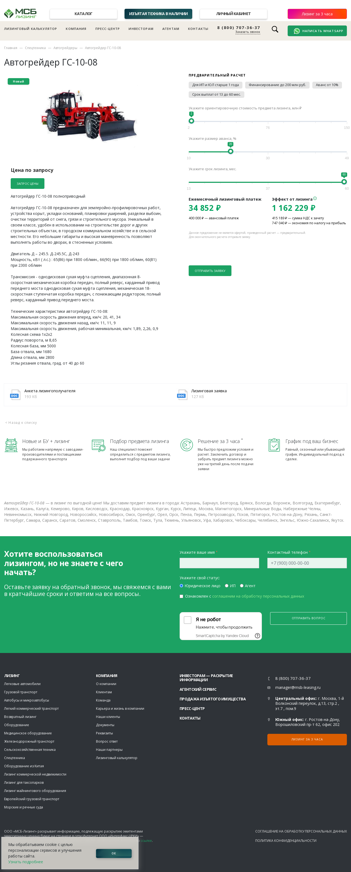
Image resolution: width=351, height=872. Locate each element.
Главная (10, 48)
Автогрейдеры (65, 48)
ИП (233, 585)
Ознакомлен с (244, 596)
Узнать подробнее (25, 861)
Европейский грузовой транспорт (31, 799)
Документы (105, 725)
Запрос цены (27, 183)
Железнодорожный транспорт (29, 741)
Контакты (198, 29)
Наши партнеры (109, 749)
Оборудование (16, 725)
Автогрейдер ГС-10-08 (103, 48)
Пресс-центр (107, 29)
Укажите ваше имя (197, 552)
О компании (106, 683)
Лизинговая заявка (209, 390)
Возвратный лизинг (20, 716)
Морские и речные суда (23, 807)
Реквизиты (104, 733)
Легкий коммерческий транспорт (31, 708)
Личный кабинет (233, 13)
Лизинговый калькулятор (30, 29)
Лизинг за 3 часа (317, 13)
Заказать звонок (248, 32)
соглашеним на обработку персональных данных (258, 596)
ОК (114, 853)
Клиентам (104, 692)
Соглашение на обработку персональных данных (301, 831)
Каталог (83, 13)
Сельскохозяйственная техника (30, 749)
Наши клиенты (108, 716)
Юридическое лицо (202, 585)
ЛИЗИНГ (11, 675)
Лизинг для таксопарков (24, 782)
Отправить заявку (210, 271)
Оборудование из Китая (24, 766)
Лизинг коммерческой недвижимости (35, 774)
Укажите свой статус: (200, 577)
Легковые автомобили (22, 683)
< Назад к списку (21, 422)
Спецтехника (35, 48)
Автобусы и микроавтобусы (26, 700)
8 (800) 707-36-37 (238, 27)
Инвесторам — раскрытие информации (206, 677)
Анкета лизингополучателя (49, 390)
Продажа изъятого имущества (213, 698)
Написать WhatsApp (318, 31)
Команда (103, 700)
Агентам (170, 29)
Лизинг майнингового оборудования (35, 790)
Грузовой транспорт (20, 692)
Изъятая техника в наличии (158, 13)
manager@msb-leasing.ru (298, 687)
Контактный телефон (287, 552)
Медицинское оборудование (28, 733)
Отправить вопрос (308, 618)
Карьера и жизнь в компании (120, 708)
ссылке (146, 840)
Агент (250, 585)
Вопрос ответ (107, 741)
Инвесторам (141, 29)
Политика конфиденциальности (285, 840)
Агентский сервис (198, 689)
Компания (76, 29)
